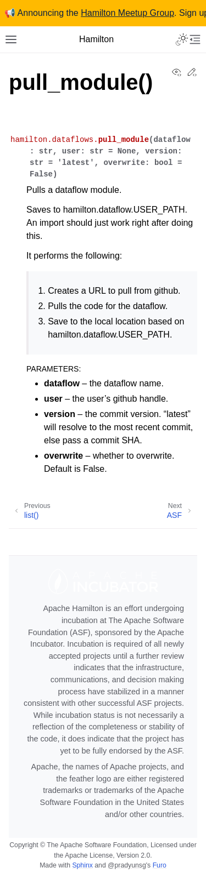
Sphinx (82, 865)
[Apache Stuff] (103, 688)
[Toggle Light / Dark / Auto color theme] (181, 39)
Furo (159, 865)
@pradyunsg (127, 865)
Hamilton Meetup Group (127, 13)
